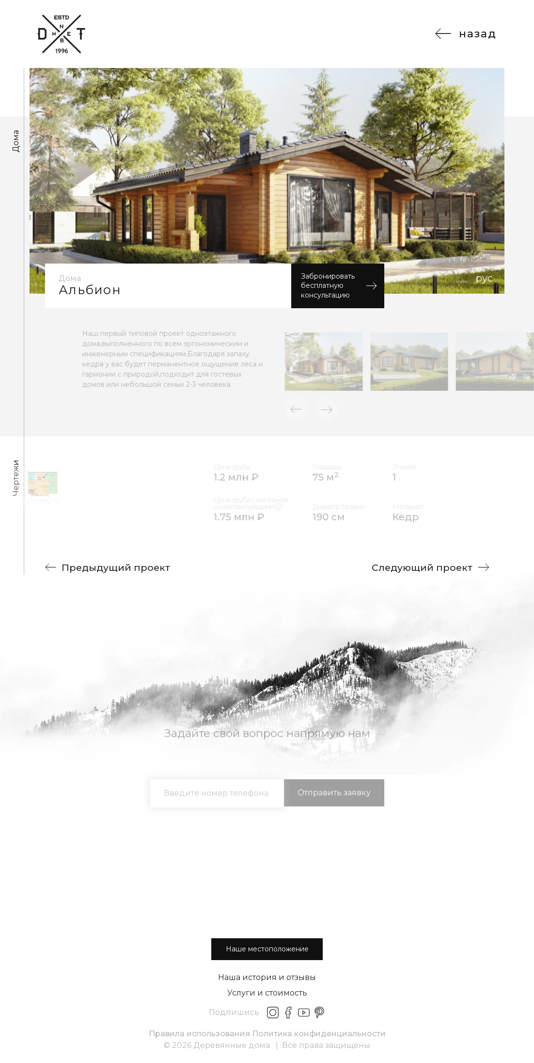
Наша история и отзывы (267, 977)
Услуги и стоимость (267, 992)
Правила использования (199, 1033)
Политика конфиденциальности (319, 1033)
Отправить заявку (334, 803)
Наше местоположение (267, 949)
